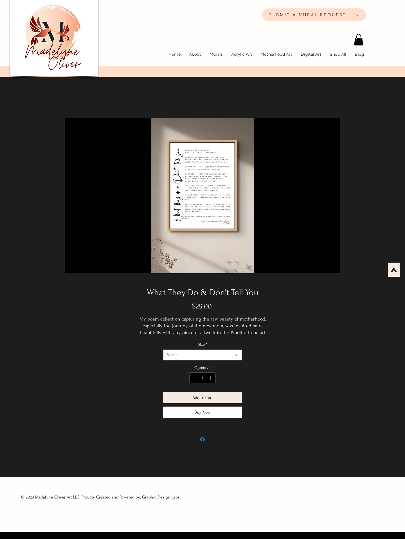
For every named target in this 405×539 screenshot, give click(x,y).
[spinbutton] (202, 378)
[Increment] (211, 378)
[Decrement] (193, 378)
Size (202, 344)
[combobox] (202, 354)
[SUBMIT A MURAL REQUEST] (314, 14)
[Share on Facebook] (202, 439)
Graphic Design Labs (161, 497)
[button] (358, 40)
